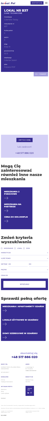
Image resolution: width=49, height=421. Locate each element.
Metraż (4, 264)
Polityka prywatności (4, 412)
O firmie (3, 380)
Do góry (3, 415)
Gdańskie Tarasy (29, 380)
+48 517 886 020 (24, 153)
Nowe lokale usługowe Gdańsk (30, 405)
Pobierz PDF (9, 67)
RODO (9, 412)
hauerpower (35, 411)
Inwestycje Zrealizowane (7, 381)
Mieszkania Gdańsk (9, 405)
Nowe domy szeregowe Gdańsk (19, 405)
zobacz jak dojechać (31, 370)
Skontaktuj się (37, 3)
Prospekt (3, 398)
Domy (2, 391)
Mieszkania (3, 389)
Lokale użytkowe (5, 393)
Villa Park (28, 381)
